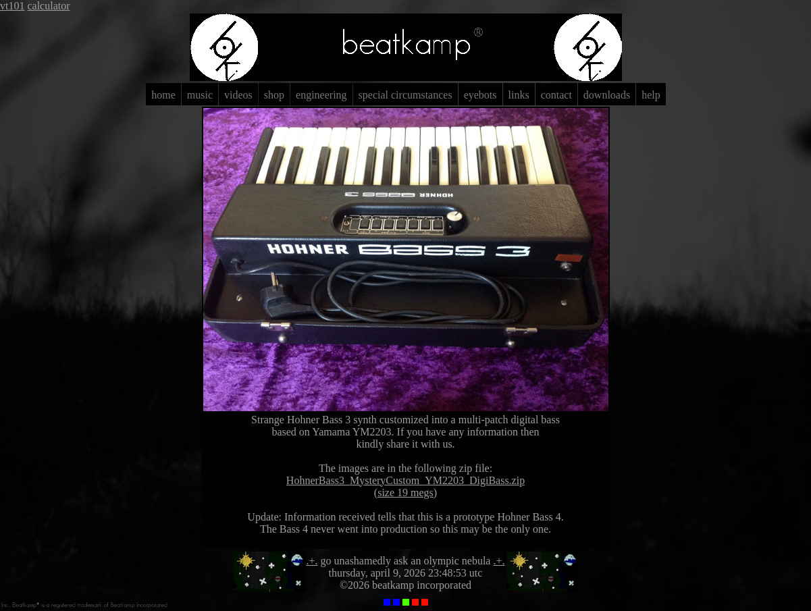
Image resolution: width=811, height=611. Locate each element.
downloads (606, 95)
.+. (312, 560)
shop (274, 95)
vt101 (12, 5)
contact (556, 95)
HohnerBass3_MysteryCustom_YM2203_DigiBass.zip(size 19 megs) (405, 486)
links (518, 95)
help (651, 95)
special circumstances (405, 95)
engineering (321, 95)
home (163, 95)
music (200, 95)
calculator (48, 5)
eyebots (480, 95)
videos (238, 95)
